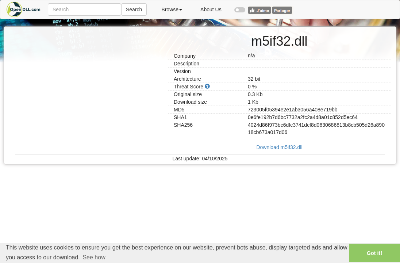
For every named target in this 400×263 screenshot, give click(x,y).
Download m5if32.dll (279, 147)
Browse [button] (171, 9)
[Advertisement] (89, 78)
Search (134, 9)
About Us (211, 9)
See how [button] (93, 257)
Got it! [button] (374, 253)
